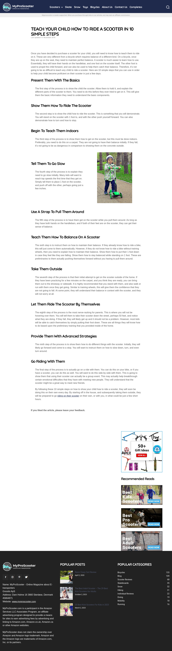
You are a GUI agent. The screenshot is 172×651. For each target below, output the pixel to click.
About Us (107, 7)
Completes (136, 7)
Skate (68, 7)
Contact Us (121, 7)
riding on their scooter (68, 396)
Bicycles (95, 7)
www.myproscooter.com (24, 601)
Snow (77, 7)
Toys (85, 7)
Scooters (55, 7)
